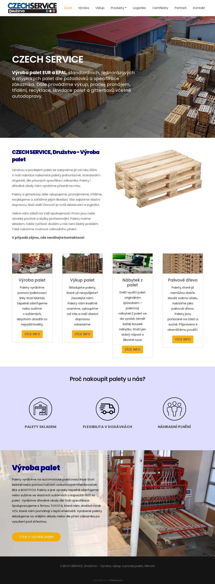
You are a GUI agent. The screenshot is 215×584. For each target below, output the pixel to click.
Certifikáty (160, 8)
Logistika (139, 8)
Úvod (68, 8)
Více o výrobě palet (36, 536)
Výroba (83, 8)
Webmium (116, 580)
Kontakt (199, 8)
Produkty (117, 8)
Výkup (99, 8)
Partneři (181, 8)
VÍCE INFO (32, 334)
